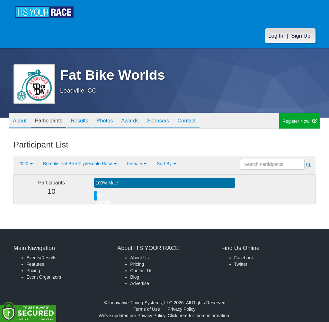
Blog (134, 277)
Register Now (299, 121)
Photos (113, 121)
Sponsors (171, 121)
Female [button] (137, 163)
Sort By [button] (166, 163)
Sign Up (300, 36)
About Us (139, 257)
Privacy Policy (181, 309)
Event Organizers (43, 277)
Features (35, 264)
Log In (275, 36)
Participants (52, 121)
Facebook (244, 257)
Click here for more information (198, 315)
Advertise (139, 283)
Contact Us (141, 270)
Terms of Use (147, 309)
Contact (202, 121)
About (21, 121)
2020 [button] (25, 163)
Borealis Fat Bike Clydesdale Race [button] (80, 163)
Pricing (33, 270)
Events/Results (41, 257)
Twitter (240, 264)
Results (86, 121)
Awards (141, 121)
